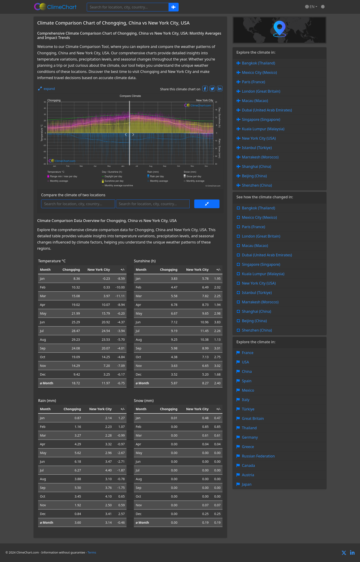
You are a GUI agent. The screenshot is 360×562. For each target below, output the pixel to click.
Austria (248, 474)
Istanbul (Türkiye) (257, 147)
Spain (247, 380)
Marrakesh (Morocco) (260, 157)
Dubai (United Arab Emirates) (267, 110)
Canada (248, 465)
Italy (245, 399)
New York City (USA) (259, 138)
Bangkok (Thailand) (258, 63)
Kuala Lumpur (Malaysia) (263, 128)
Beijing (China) (254, 175)
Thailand (249, 427)
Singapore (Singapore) (261, 119)
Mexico (248, 390)
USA (245, 362)
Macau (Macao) (255, 100)
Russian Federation (258, 456)
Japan (247, 484)
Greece (248, 446)
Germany (250, 437)
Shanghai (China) (256, 166)
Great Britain (253, 418)
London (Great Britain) (261, 91)
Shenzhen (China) (257, 185)
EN (310, 6)
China (247, 371)
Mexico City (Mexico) (259, 72)
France (247, 352)
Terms (91, 552)
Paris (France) (253, 81)
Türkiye (248, 409)
